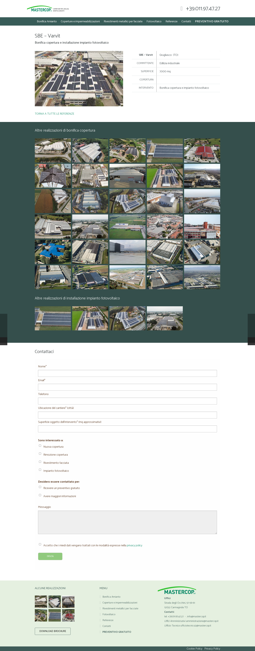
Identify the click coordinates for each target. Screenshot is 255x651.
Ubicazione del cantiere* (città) (127, 410)
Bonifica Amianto (111, 597)
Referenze (107, 620)
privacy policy (134, 545)
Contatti (106, 626)
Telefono (127, 396)
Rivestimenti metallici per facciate (120, 608)
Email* (127, 382)
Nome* (127, 369)
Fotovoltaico (108, 614)
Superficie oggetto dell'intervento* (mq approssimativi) (127, 424)
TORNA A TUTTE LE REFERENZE (54, 113)
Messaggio (127, 509)
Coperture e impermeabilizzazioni (119, 603)
